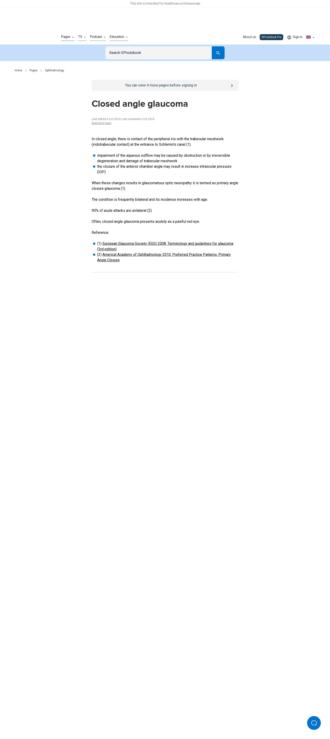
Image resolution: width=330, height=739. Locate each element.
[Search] (218, 52)
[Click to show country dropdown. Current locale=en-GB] (310, 37)
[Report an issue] (165, 474)
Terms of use (139, 720)
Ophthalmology (54, 70)
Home (18, 70)
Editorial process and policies (175, 720)
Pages (34, 70)
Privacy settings (213, 720)
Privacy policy (115, 720)
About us (249, 37)
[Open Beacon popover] (314, 723)
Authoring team (101, 123)
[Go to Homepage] (31, 37)
